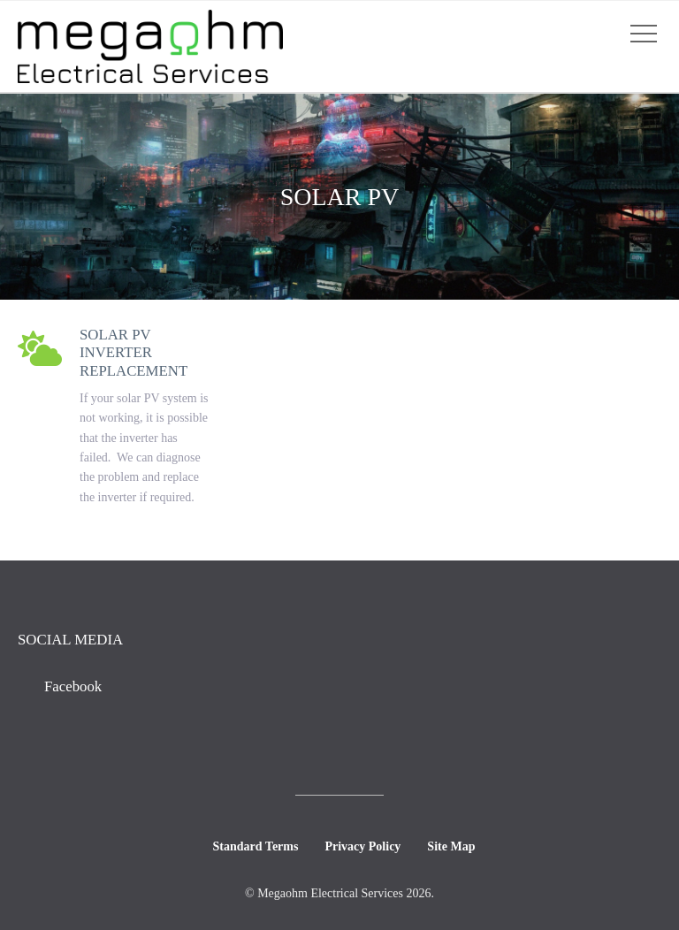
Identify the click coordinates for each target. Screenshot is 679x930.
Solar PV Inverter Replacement (133, 352)
